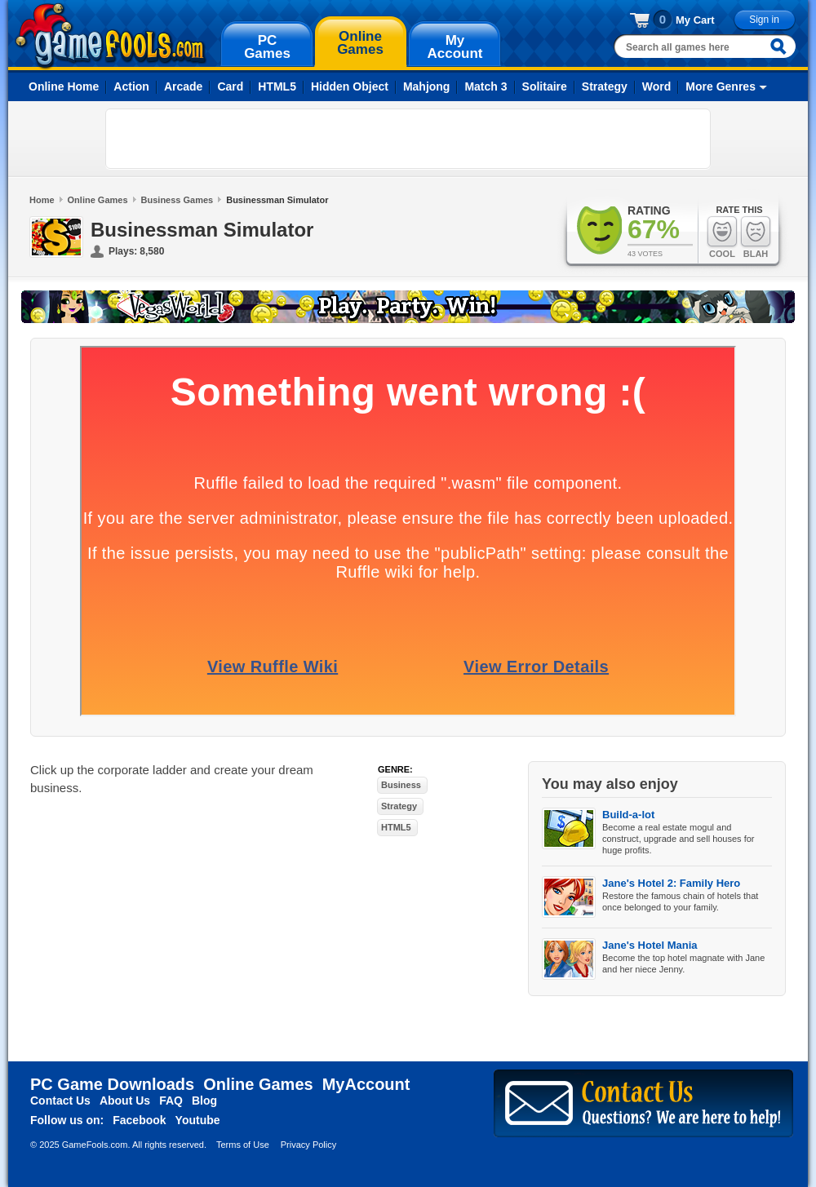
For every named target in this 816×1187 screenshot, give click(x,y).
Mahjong (426, 86)
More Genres (720, 86)
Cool (722, 237)
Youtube (197, 1120)
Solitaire (544, 86)
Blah (755, 237)
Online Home (64, 86)
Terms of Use (242, 1144)
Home (42, 200)
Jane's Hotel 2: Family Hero (671, 883)
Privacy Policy (308, 1144)
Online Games (98, 200)
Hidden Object (349, 86)
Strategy (605, 86)
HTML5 (277, 86)
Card (230, 86)
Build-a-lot (628, 814)
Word (657, 86)
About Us (125, 1100)
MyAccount (366, 1084)
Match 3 (485, 86)
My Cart (695, 20)
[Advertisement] (208, 138)
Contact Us (60, 1100)
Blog (204, 1100)
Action (131, 86)
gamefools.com (110, 36)
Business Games (177, 200)
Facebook (139, 1120)
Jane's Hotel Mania (650, 945)
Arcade (183, 86)
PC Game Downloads (112, 1084)
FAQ (171, 1100)
